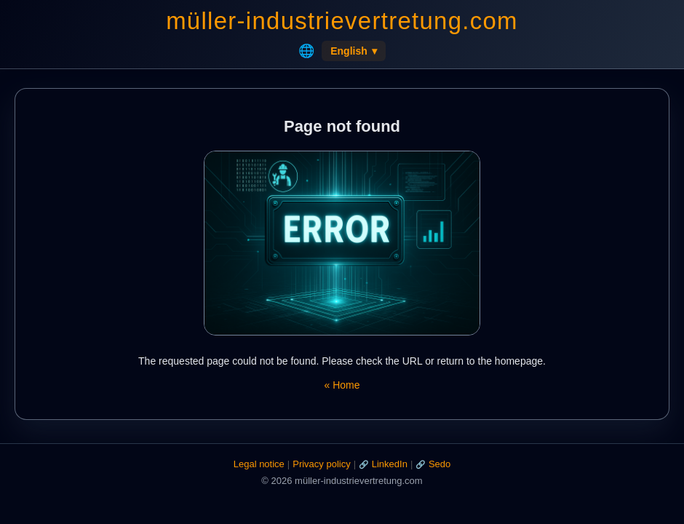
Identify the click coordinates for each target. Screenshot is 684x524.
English (353, 51)
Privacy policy (321, 463)
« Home (341, 385)
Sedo (439, 463)
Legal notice (259, 463)
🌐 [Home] (306, 51)
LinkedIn (389, 463)
